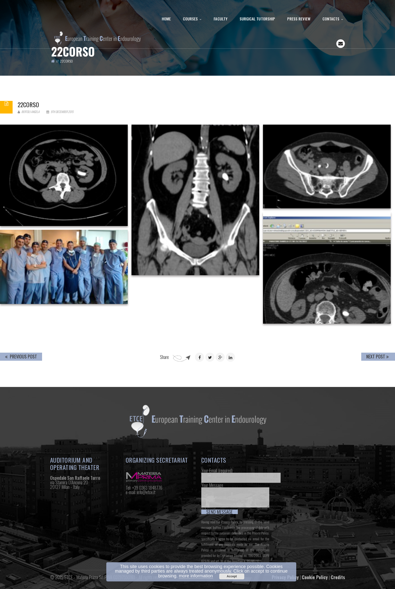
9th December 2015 (60, 111)
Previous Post (21, 356)
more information (196, 575)
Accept (232, 576)
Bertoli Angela (29, 111)
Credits (338, 577)
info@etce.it (146, 492)
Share (164, 357)
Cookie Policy (315, 577)
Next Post (377, 356)
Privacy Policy (229, 521)
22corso (28, 104)
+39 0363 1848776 (147, 487)
